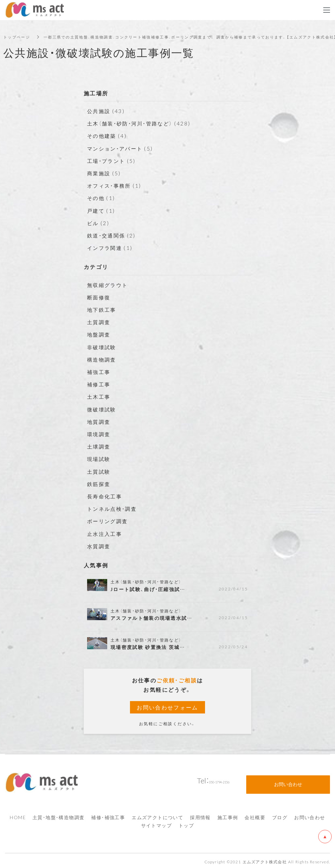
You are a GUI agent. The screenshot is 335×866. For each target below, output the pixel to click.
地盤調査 (99, 334)
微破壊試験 (102, 409)
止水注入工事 (105, 533)
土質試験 (99, 471)
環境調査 (99, 434)
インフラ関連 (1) (111, 248)
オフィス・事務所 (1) (116, 185)
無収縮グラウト (108, 284)
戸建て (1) (102, 210)
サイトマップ (156, 821)
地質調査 (99, 421)
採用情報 (200, 813)
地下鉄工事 (102, 309)
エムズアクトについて (157, 813)
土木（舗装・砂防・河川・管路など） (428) (141, 123)
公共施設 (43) (107, 111)
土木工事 (99, 396)
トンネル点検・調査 (113, 508)
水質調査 (99, 546)
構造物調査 (102, 359)
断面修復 (99, 297)
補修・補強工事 (108, 813)
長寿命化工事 (105, 496)
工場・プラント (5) (112, 161)
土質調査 (99, 322)
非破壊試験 (102, 347)
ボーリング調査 (108, 521)
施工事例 (227, 813)
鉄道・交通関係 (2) (112, 235)
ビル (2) (98, 223)
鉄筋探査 (99, 483)
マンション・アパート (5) (122, 148)
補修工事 (99, 384)
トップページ (17, 37)
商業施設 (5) (105, 173)
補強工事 (99, 372)
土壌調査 (99, 446)
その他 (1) (102, 198)
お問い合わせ (309, 813)
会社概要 (255, 813)
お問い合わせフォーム (167, 707)
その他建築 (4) (108, 135)
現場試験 (99, 459)
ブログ (279, 813)
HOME (18, 813)
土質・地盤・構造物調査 (58, 813)
